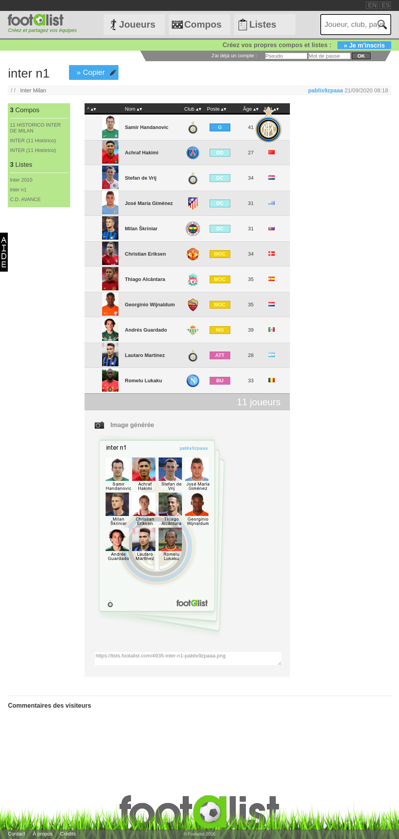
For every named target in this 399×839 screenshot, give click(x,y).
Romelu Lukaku (143, 380)
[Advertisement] (38, 337)
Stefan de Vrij (140, 178)
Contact (16, 834)
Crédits (68, 834)
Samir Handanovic (146, 127)
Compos (203, 24)
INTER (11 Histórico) (33, 140)
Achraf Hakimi (141, 152)
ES (385, 5)
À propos (43, 834)
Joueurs (137, 24)
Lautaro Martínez (144, 355)
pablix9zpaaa (325, 90)
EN (372, 5)
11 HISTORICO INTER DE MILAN (35, 128)
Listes (262, 24)
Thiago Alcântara (145, 279)
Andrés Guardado (146, 330)
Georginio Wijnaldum (150, 304)
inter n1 (18, 190)
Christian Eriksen (145, 254)
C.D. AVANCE (25, 199)
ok (361, 56)
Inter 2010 (21, 180)
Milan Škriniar (141, 228)
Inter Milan (33, 90)
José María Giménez (149, 203)
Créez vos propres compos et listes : (306, 45)
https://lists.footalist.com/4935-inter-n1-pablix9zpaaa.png (188, 658)
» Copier (90, 72)
